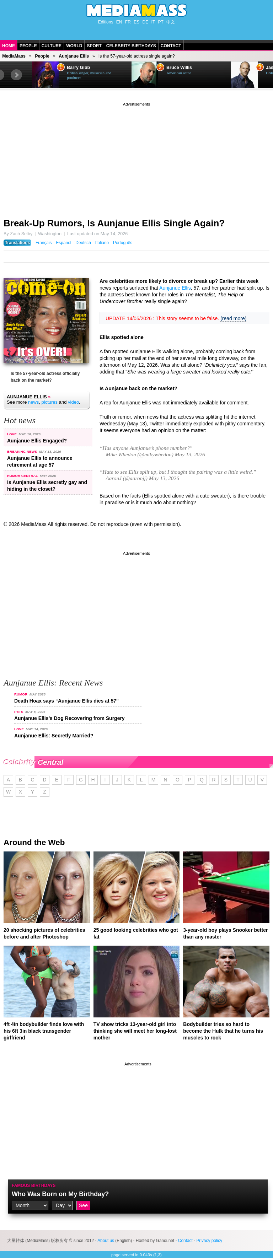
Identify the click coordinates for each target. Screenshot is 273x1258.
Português (122, 242)
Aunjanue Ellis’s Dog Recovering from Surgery (69, 718)
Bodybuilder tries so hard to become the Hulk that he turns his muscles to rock (223, 1031)
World (74, 45)
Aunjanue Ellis (74, 56)
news (33, 402)
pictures (50, 402)
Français (44, 242)
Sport (94, 45)
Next (16, 75)
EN (119, 22)
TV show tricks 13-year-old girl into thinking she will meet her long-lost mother (135, 1031)
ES (136, 22)
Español (63, 242)
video (73, 402)
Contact (171, 45)
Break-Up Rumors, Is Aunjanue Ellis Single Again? (114, 223)
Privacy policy (209, 1240)
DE (146, 22)
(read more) (233, 318)
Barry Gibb (78, 67)
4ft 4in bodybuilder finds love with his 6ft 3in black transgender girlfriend (44, 1031)
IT (153, 22)
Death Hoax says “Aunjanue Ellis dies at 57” (66, 701)
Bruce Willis (179, 67)
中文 (170, 22)
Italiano (102, 242)
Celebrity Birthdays (131, 45)
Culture (51, 45)
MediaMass (14, 56)
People (28, 45)
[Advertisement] (136, 157)
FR (128, 22)
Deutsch (83, 242)
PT (161, 22)
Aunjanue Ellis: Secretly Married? (53, 735)
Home (8, 45)
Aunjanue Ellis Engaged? (37, 440)
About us (105, 1240)
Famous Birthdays (34, 1185)
